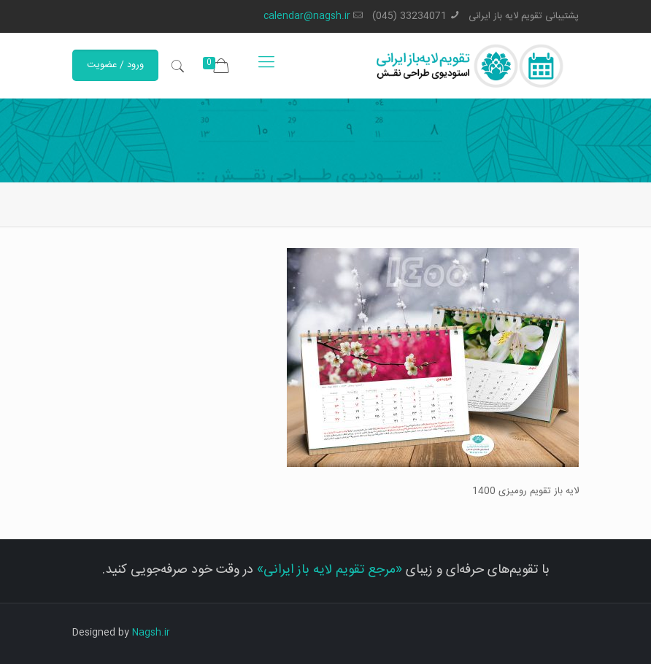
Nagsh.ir (151, 633)
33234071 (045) (409, 16)
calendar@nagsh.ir (306, 16)
